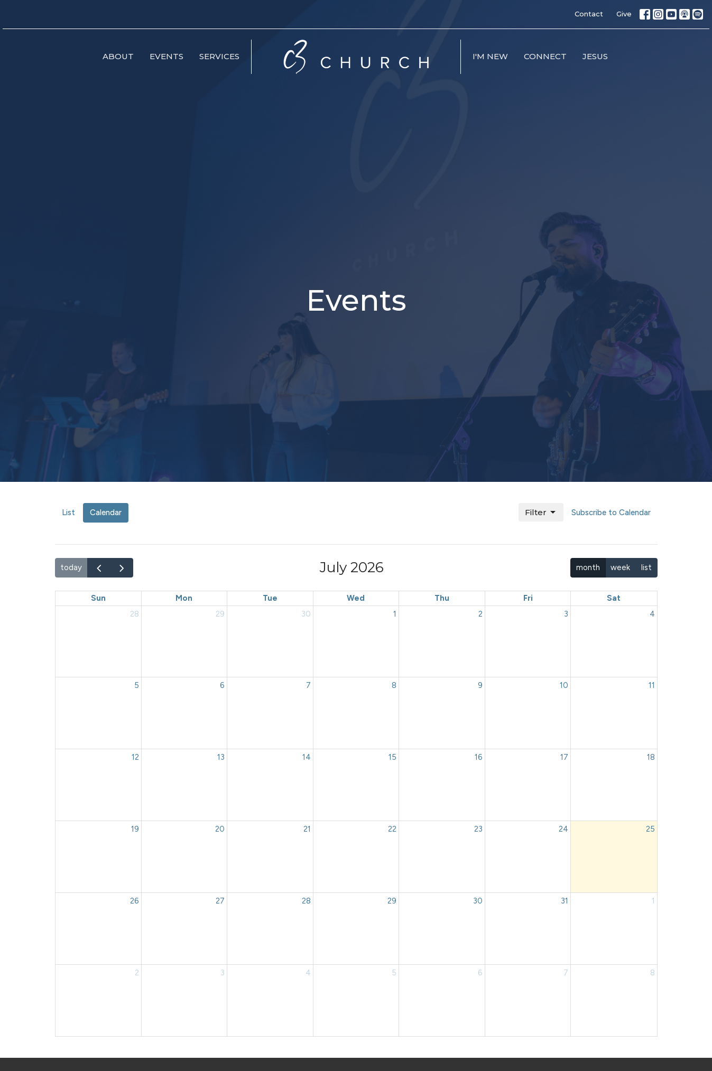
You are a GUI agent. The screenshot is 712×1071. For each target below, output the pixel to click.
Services (219, 56)
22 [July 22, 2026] (392, 829)
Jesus (595, 56)
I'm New (490, 56)
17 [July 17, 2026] (564, 757)
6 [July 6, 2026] (222, 685)
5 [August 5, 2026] (394, 972)
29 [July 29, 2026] (391, 901)
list (646, 567)
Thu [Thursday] (441, 598)
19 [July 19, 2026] (135, 829)
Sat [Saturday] (614, 598)
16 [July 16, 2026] (479, 757)
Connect (545, 56)
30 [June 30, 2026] (306, 614)
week (620, 567)
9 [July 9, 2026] (480, 685)
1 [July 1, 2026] (394, 614)
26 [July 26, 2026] (134, 901)
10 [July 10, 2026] (564, 685)
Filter (541, 512)
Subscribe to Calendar (611, 512)
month (588, 567)
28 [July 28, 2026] (306, 901)
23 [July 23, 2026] (478, 829)
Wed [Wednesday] (356, 598)
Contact (589, 14)
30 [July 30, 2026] (478, 901)
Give (624, 14)
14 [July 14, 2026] (306, 757)
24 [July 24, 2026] (563, 829)
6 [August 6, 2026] (480, 972)
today (71, 567)
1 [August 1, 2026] (653, 901)
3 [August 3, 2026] (222, 972)
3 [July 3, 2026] (566, 614)
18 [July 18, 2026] (651, 757)
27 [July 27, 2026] (220, 901)
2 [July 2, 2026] (480, 614)
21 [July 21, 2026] (307, 829)
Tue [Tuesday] (270, 598)
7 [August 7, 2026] (565, 972)
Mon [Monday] (183, 598)
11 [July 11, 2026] (652, 685)
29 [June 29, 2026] (220, 614)
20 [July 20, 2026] (220, 829)
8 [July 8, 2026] (394, 685)
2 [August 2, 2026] (137, 972)
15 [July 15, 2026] (392, 757)
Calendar (106, 512)
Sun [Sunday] (98, 598)
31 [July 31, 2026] (564, 901)
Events (166, 56)
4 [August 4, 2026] (308, 972)
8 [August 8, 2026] (652, 972)
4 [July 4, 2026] (652, 614)
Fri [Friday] (528, 598)
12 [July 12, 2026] (135, 757)
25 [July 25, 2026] (650, 829)
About (118, 56)
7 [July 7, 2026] (308, 685)
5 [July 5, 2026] (136, 685)
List (68, 512)
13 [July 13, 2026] (221, 757)
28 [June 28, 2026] (134, 614)
